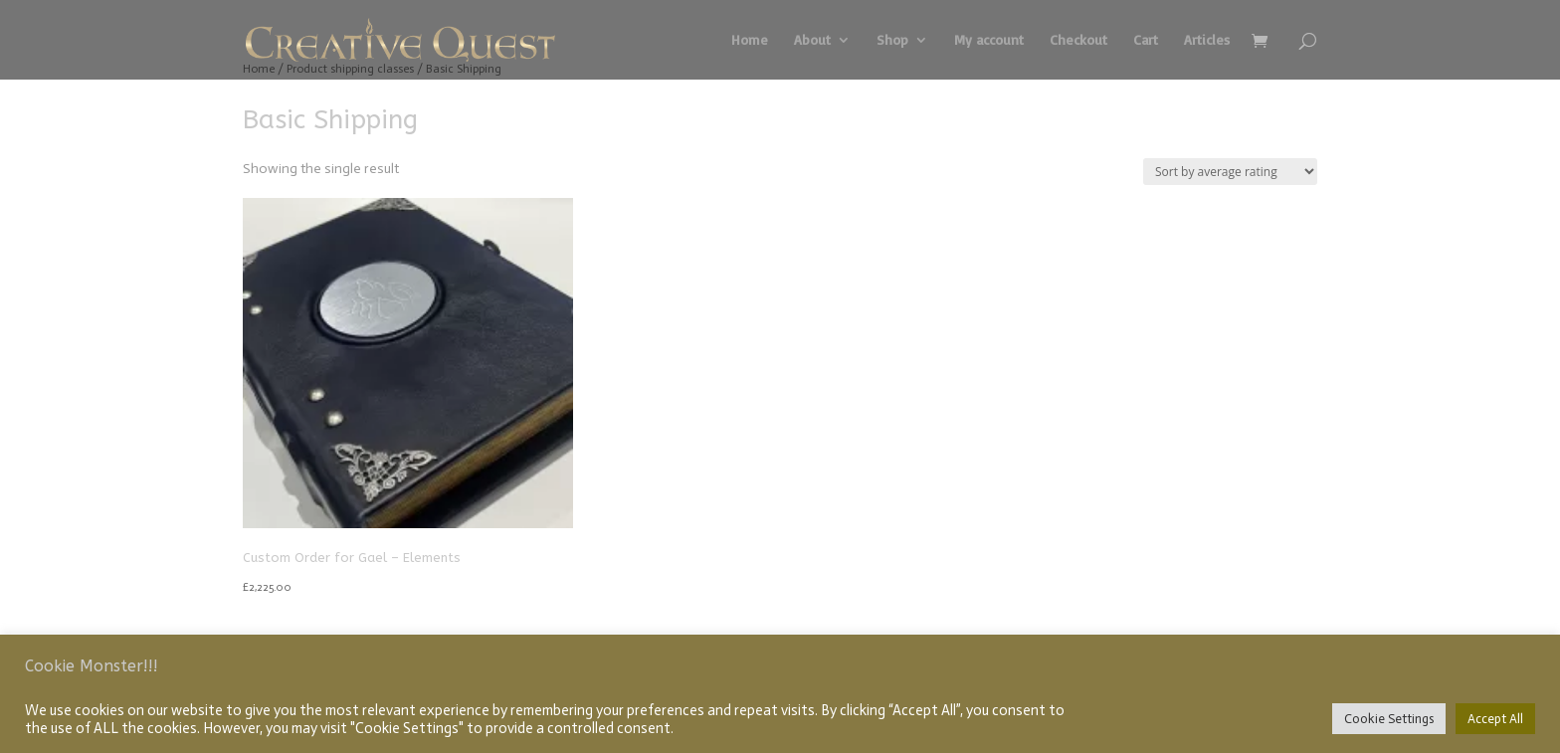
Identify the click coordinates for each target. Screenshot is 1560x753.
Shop (892, 40)
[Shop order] (1230, 171)
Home (749, 40)
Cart (1145, 40)
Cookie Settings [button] (1389, 718)
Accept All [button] (1495, 718)
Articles (1207, 40)
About (812, 40)
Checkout (1078, 40)
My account (989, 40)
